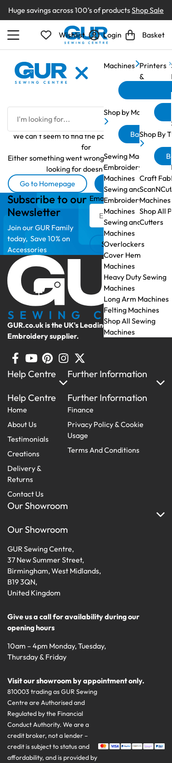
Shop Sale (148, 10)
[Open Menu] (14, 35)
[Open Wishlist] (62, 34)
